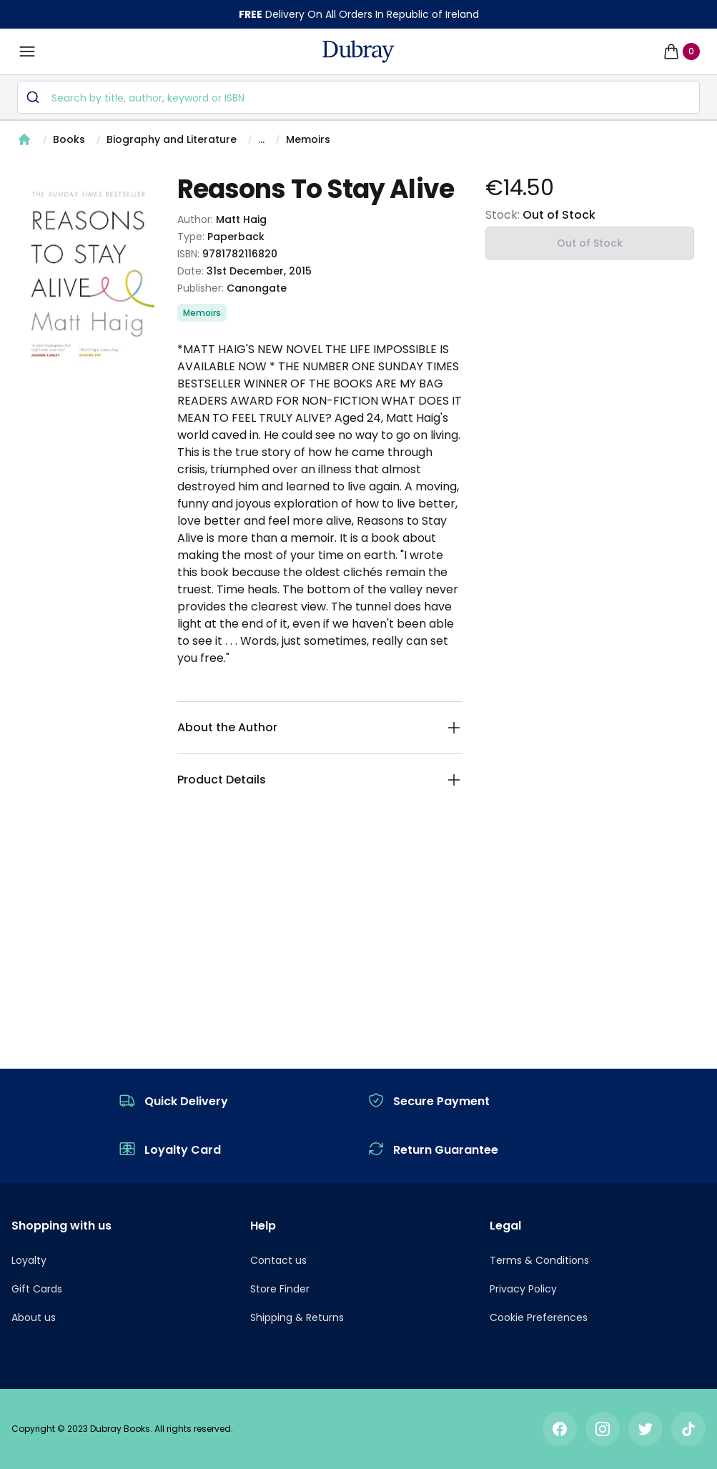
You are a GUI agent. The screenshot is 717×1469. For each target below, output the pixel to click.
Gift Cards (36, 1289)
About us (33, 1317)
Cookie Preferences (539, 1317)
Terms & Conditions (539, 1260)
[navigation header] (358, 51)
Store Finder (280, 1289)
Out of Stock (590, 243)
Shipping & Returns (297, 1317)
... (261, 139)
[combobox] (358, 97)
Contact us (278, 1260)
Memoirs (308, 139)
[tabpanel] (88, 273)
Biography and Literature (172, 139)
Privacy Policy (523, 1289)
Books (69, 139)
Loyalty (28, 1260)
